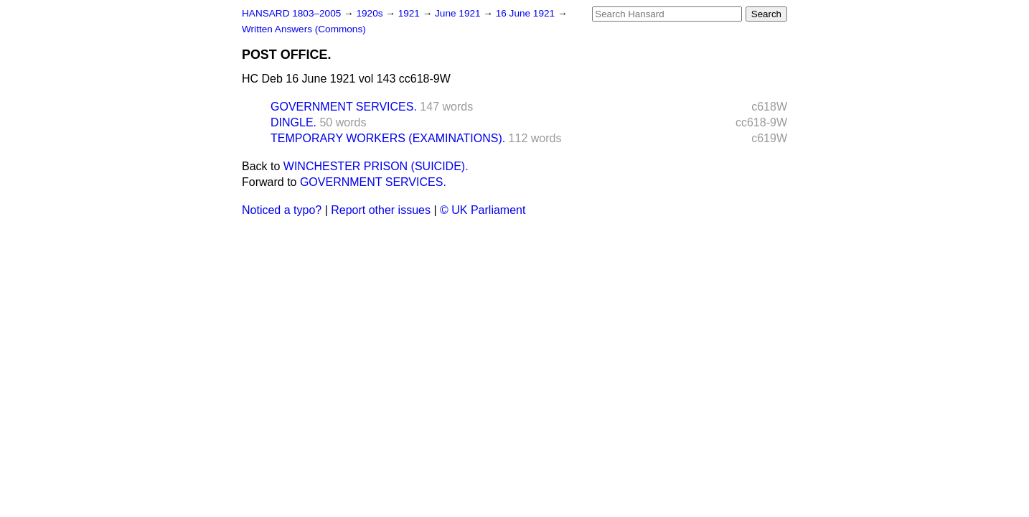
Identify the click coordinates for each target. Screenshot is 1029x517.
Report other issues (381, 210)
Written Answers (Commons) (304, 29)
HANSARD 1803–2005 (291, 13)
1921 (410, 13)
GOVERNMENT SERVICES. (344, 107)
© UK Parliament (482, 210)
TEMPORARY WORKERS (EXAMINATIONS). (388, 138)
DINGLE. (293, 122)
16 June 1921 (527, 13)
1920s (370, 13)
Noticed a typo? (281, 210)
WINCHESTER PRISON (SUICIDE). (376, 166)
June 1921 (459, 13)
